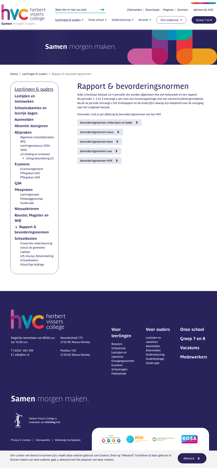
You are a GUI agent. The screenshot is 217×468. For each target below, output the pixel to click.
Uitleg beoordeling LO (40, 158)
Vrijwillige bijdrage (32, 264)
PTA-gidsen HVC (30, 173)
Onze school (96, 19)
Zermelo (183, 9)
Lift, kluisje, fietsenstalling (36, 256)
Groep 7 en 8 (204, 20)
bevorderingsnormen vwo (96, 151)
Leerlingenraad (29, 194)
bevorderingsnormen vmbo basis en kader (106, 122)
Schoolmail (118, 348)
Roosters (116, 343)
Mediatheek (118, 373)
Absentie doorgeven (31, 126)
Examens (22, 164)
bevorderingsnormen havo (96, 141)
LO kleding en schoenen (35, 154)
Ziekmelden (134, 9)
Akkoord (189, 458)
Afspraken (23, 132)
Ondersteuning (121, 19)
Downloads (152, 9)
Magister (168, 9)
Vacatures (189, 347)
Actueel (143, 19)
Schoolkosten (26, 238)
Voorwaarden (43, 440)
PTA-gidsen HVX (30, 177)
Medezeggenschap (31, 198)
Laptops (25, 251)
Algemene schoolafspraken (37, 137)
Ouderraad (27, 202)
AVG (23, 141)
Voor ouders (158, 329)
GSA (18, 183)
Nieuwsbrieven (27, 209)
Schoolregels (119, 369)
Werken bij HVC (203, 9)
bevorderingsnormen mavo (97, 132)
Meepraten (24, 190)
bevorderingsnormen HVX (96, 160)
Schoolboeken (29, 260)
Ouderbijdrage (155, 358)
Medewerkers (193, 356)
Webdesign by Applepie (68, 440)
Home (14, 73)
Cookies (104, 455)
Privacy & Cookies (21, 440)
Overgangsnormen (122, 360)
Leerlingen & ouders (68, 19)
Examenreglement (31, 168)
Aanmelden (24, 119)
